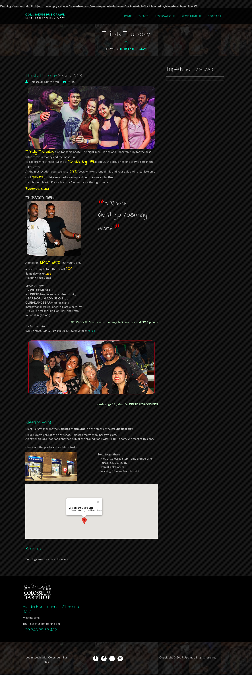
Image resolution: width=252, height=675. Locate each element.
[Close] (98, 502)
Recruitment (191, 16)
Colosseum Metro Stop (42, 81)
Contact (214, 16)
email (91, 330)
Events (143, 16)
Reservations (165, 16)
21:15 (69, 81)
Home (127, 16)
